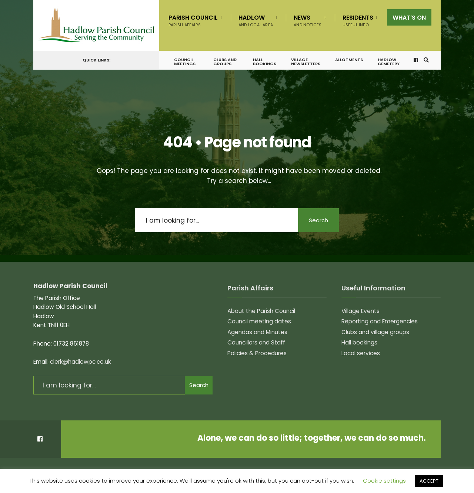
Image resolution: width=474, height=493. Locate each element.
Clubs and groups (225, 62)
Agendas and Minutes (257, 332)
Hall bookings (264, 62)
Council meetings (185, 62)
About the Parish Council (261, 311)
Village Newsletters (305, 62)
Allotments (349, 60)
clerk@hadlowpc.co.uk (80, 362)
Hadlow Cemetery (389, 62)
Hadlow (255, 20)
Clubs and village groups (375, 332)
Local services (360, 353)
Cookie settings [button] (384, 480)
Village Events (360, 311)
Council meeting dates (259, 321)
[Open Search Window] (426, 60)
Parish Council (193, 20)
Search (318, 220)
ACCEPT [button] (429, 480)
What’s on (409, 17)
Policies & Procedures (257, 353)
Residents (358, 20)
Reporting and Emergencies (379, 321)
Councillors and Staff (256, 342)
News (307, 20)
